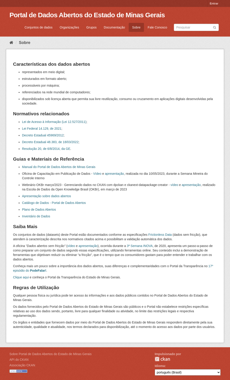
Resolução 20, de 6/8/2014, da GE (46, 149)
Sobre (136, 27)
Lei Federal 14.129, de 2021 (41, 128)
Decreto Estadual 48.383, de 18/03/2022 (50, 142)
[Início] (11, 42)
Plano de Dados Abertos (39, 209)
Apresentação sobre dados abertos (46, 196)
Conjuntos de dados (38, 27)
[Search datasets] (196, 27)
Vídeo (97, 173)
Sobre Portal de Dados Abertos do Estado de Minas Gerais (50, 354)
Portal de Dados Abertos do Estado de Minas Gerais (87, 15)
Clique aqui (21, 277)
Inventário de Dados (36, 216)
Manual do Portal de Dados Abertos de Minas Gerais (58, 167)
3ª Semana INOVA (140, 246)
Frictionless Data (160, 234)
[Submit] (215, 27)
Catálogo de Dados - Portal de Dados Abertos (54, 203)
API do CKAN (19, 359)
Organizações (69, 27)
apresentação (114, 173)
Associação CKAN (22, 365)
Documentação (114, 27)
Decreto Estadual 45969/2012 (43, 135)
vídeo (174, 185)
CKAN (162, 359)
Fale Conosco (157, 27)
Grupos (91, 27)
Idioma (160, 366)
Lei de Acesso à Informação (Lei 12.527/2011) (54, 122)
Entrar (214, 3)
